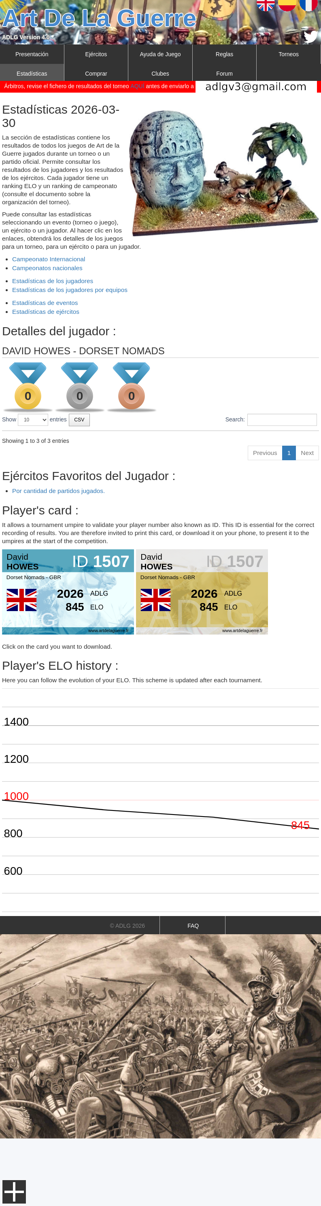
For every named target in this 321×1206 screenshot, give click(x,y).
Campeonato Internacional (48, 259)
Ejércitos (96, 54)
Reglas (225, 54)
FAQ (193, 993)
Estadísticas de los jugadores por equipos (70, 289)
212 (283, 468)
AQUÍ (137, 86)
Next (307, 520)
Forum (224, 73)
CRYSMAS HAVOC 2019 (46, 483)
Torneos (288, 54)
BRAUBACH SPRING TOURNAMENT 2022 (70, 454)
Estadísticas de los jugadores (52, 280)
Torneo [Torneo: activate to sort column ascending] (15, 438)
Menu (14, 1192)
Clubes (160, 73)
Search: (271, 420)
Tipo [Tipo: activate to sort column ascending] (173, 438)
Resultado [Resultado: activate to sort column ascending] (292, 438)
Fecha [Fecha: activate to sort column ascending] (140, 438)
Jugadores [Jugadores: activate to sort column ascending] (249, 438)
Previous (265, 520)
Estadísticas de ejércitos (45, 311)
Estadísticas (32, 73)
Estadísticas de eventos (45, 302)
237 (283, 483)
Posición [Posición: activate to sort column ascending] (207, 438)
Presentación (32, 54)
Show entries (34, 420)
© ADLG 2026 (127, 993)
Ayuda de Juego (160, 54)
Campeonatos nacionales (47, 267)
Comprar (96, 73)
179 (283, 454)
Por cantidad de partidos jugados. (58, 558)
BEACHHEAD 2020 (39, 468)
